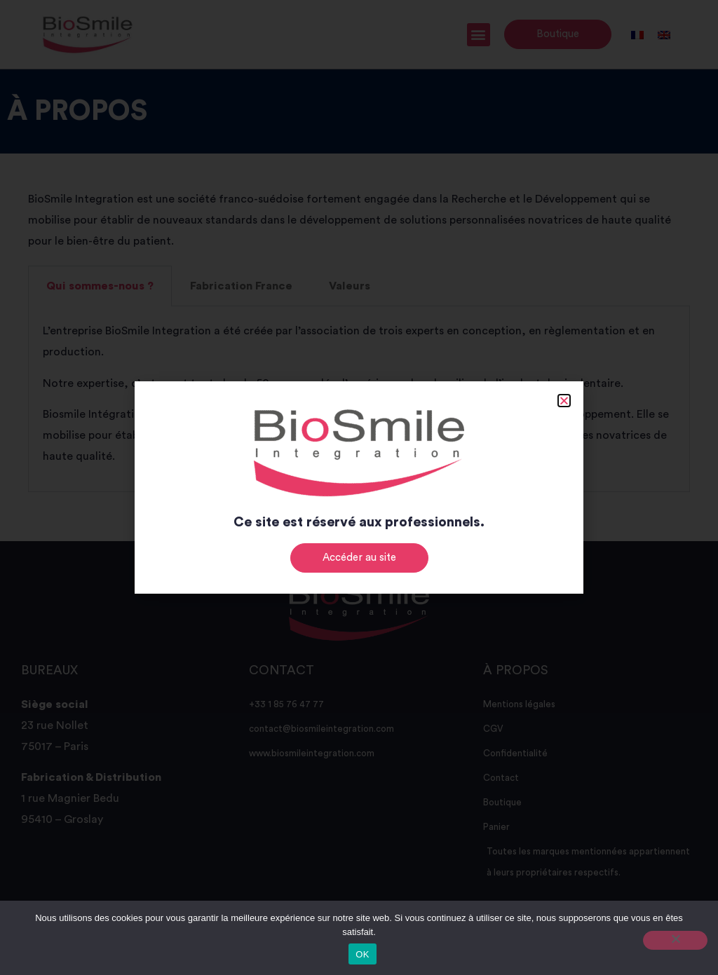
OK (362, 954)
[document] (359, 487)
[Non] (675, 940)
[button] (564, 400)
